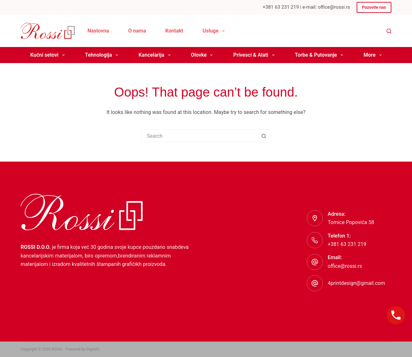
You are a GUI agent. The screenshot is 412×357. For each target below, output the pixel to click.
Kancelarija (155, 55)
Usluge (214, 31)
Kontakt (174, 31)
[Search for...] (200, 135)
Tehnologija (103, 55)
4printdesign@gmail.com (356, 283)
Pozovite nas (374, 7)
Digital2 (92, 349)
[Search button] (264, 135)
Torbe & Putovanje (320, 55)
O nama (137, 31)
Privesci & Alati (255, 55)
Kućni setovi (48, 55)
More (373, 55)
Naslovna (98, 31)
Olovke (203, 55)
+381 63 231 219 (347, 244)
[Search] (389, 31)
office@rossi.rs (345, 266)
